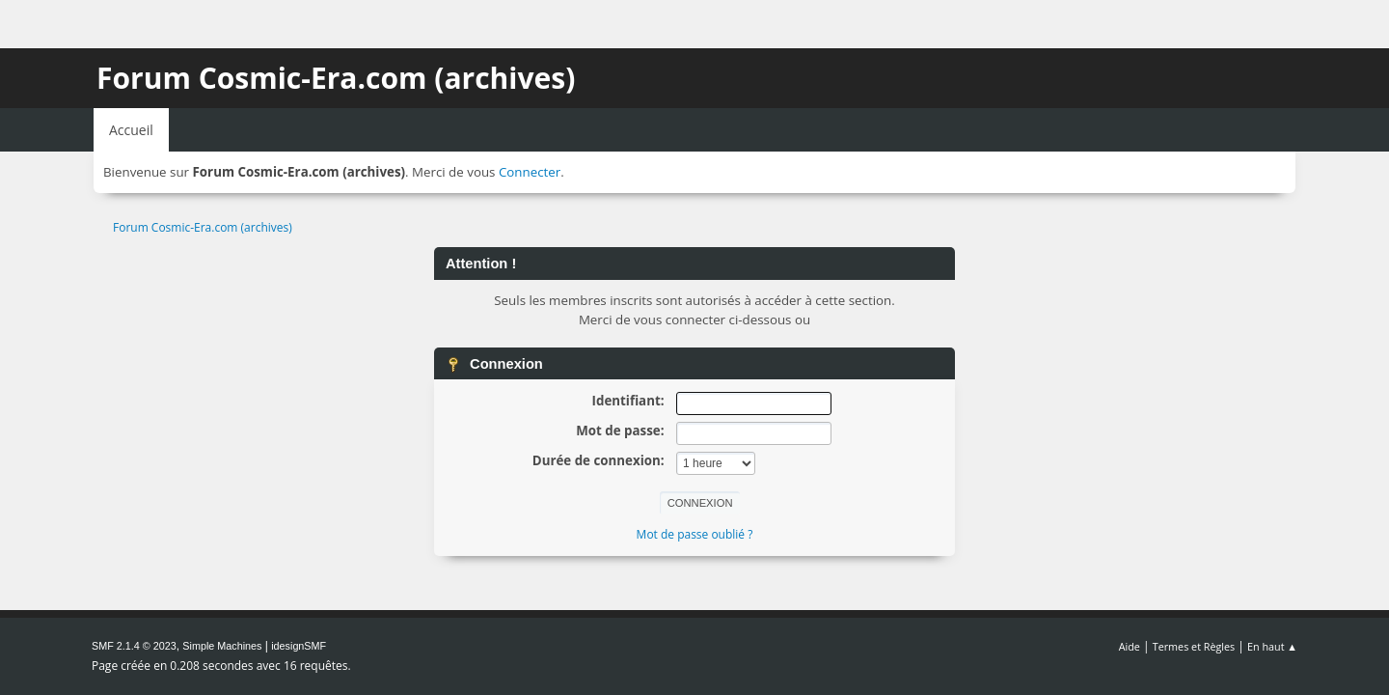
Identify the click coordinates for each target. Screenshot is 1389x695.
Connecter (529, 172)
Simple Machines (221, 646)
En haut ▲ (1272, 646)
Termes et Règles (1194, 646)
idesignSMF (298, 646)
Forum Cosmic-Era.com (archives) (335, 77)
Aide (1129, 646)
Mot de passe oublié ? (695, 534)
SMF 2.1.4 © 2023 (134, 646)
